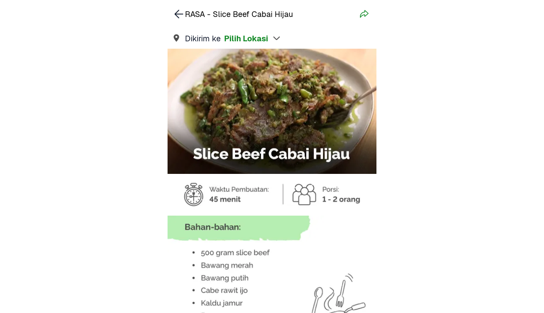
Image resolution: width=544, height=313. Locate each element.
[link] (272, 38)
